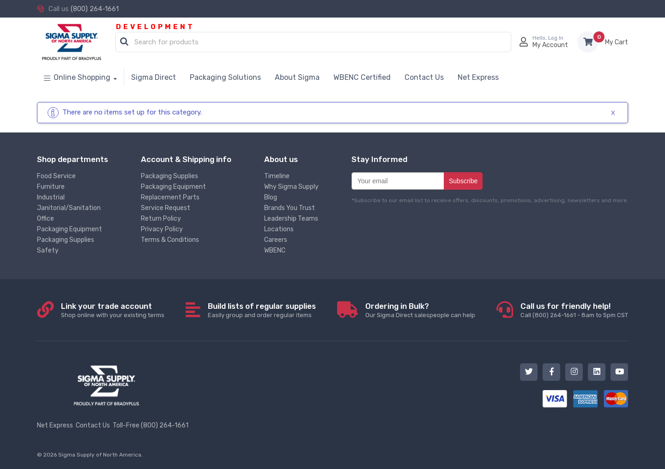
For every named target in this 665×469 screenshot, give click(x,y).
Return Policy (161, 218)
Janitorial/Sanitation (69, 208)
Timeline (277, 176)
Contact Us (93, 425)
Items (616, 42)
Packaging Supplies (65, 240)
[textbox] (315, 42)
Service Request (165, 208)
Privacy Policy (162, 229)
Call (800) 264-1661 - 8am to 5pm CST (574, 310)
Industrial (51, 197)
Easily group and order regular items (262, 310)
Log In (555, 38)
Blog (270, 197)
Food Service (56, 176)
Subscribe (463, 181)
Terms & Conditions (170, 240)
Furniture (51, 187)
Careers (275, 240)
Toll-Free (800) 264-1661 (150, 425)
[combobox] (313, 42)
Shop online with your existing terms (112, 310)
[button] (124, 42)
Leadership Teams (291, 218)
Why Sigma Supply (291, 187)
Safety (48, 250)
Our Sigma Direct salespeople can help (420, 310)
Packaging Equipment (69, 229)
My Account (550, 45)
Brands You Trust (289, 208)
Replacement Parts (170, 197)
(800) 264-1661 (95, 9)
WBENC (274, 250)
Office (45, 218)
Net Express (55, 425)
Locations (279, 229)
